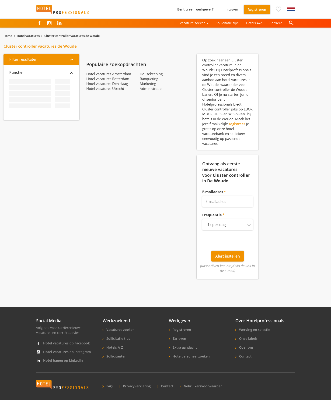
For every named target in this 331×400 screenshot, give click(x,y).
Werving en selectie (254, 329)
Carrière (275, 23)
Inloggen (231, 9)
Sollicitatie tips (227, 23)
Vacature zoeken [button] (193, 23)
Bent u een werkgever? (195, 9)
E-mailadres (212, 191)
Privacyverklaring (136, 386)
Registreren (257, 9)
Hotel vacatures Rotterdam (107, 78)
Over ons (246, 347)
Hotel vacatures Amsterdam (108, 73)
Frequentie (212, 214)
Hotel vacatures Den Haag (107, 83)
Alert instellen (227, 256)
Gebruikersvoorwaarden (203, 386)
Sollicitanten (115, 356)
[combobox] (227, 224)
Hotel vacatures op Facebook (63, 343)
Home (7, 36)
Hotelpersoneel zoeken (191, 356)
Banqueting (149, 78)
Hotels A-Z (254, 23)
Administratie (150, 88)
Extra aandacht (184, 347)
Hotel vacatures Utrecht (105, 88)
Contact (245, 356)
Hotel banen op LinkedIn (59, 360)
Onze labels (248, 338)
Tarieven (179, 338)
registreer (237, 123)
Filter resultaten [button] (23, 59)
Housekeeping (151, 73)
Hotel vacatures (28, 36)
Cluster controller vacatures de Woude (72, 36)
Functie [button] (15, 72)
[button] (278, 9)
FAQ (109, 386)
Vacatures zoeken (120, 329)
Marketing (148, 83)
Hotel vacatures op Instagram (63, 352)
